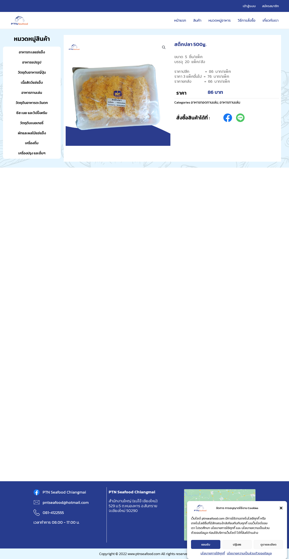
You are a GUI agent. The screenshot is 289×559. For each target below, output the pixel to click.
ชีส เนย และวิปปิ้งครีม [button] (31, 112)
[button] (281, 508)
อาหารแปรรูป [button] (31, 62)
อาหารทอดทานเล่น (204, 102)
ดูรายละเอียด (268, 544)
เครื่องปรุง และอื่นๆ (31, 153)
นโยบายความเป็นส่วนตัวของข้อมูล (249, 553)
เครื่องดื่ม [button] (31, 143)
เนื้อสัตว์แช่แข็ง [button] (32, 82)
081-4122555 (53, 513)
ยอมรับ (205, 544)
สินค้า (197, 20)
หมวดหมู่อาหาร (219, 20)
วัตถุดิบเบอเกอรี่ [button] (31, 123)
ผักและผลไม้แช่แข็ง (32, 133)
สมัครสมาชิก (270, 6)
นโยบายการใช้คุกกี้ (213, 553)
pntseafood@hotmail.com (66, 502)
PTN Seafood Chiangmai (64, 492)
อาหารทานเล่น (230, 102)
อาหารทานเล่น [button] (31, 92)
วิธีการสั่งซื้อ (246, 20)
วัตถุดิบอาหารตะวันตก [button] (32, 102)
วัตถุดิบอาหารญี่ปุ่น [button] (32, 72)
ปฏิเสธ (237, 544)
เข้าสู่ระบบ (249, 6)
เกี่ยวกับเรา (270, 20)
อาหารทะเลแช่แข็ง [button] (32, 52)
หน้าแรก (180, 20)
